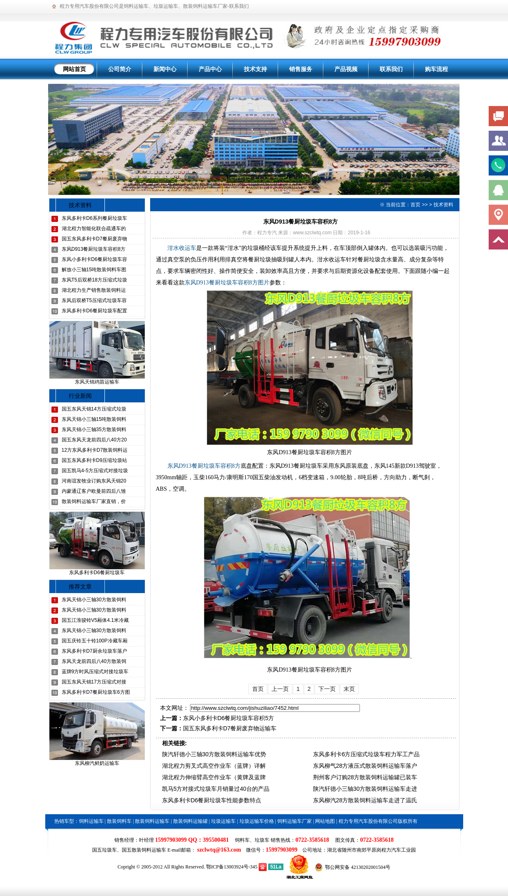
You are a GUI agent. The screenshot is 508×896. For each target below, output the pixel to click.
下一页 (327, 689)
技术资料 (80, 205)
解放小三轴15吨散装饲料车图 (94, 269)
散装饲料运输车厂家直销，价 (94, 501)
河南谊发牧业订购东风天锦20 (94, 481)
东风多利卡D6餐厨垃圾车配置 (94, 311)
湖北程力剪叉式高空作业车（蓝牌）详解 (214, 765)
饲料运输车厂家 (294, 821)
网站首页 (74, 69)
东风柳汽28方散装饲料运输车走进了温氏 (365, 800)
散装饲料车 (119, 821)
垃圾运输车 (165, 6)
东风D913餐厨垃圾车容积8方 (93, 249)
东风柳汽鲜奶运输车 (97, 763)
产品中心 (210, 69)
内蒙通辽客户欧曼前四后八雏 (94, 491)
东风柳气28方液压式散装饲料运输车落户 (365, 765)
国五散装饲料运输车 (144, 850)
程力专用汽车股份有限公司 (89, 6)
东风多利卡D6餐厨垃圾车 (97, 572)
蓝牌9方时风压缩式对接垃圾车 (95, 671)
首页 (415, 205)
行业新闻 (80, 396)
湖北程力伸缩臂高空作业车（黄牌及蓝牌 (214, 777)
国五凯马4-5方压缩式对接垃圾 (95, 470)
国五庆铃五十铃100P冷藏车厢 (95, 641)
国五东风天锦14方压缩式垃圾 (94, 409)
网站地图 (325, 821)
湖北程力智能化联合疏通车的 (94, 228)
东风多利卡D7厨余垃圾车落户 (94, 651)
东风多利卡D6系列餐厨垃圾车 (94, 218)
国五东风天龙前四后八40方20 (94, 440)
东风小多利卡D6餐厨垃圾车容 (94, 259)
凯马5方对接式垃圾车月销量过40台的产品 (215, 788)
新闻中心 (164, 69)
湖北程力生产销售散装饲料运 (94, 290)
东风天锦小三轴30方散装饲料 (94, 600)
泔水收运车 (181, 248)
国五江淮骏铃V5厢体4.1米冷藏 (95, 620)
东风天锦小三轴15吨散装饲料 (94, 419)
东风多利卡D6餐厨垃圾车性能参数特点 (212, 800)
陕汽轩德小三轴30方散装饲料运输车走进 (365, 788)
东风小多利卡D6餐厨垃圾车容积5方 (228, 718)
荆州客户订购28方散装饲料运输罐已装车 (365, 777)
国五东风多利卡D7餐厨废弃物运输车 (230, 728)
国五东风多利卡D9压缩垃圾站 (94, 460)
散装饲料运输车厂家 (205, 6)
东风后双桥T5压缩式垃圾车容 (94, 300)
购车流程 (436, 69)
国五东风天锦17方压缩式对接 (94, 682)
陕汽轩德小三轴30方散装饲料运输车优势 (214, 754)
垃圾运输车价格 (256, 821)
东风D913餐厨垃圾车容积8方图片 (227, 282)
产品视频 (345, 69)
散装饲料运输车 (152, 821)
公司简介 (119, 69)
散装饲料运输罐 (190, 821)
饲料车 (242, 840)
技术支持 (255, 69)
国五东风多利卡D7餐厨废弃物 (94, 239)
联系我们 (239, 6)
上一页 (280, 689)
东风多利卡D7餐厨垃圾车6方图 (96, 692)
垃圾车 (262, 840)
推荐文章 (80, 586)
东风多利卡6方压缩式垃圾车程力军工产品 (366, 754)
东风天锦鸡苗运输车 (97, 382)
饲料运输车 (136, 6)
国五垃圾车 (104, 850)
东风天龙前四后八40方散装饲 (94, 661)
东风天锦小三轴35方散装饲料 (94, 429)
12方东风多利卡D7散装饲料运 (95, 450)
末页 (349, 689)
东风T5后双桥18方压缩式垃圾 (94, 280)
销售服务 (300, 69)
